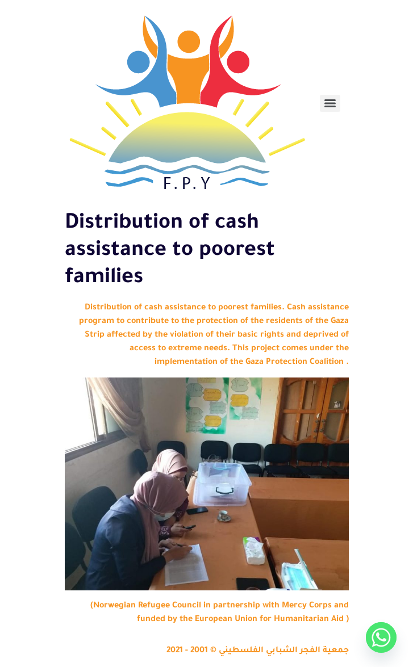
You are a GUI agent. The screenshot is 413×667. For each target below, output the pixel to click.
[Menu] (330, 103)
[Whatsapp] (381, 637)
